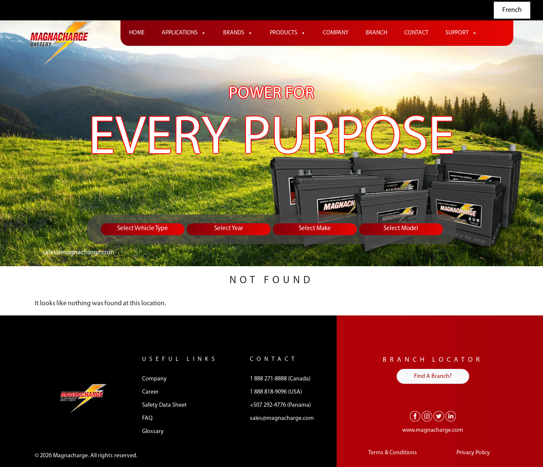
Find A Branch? (433, 376)
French (512, 10)
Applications (184, 33)
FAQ (147, 418)
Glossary (153, 431)
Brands (238, 33)
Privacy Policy (473, 453)
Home (137, 33)
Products (288, 33)
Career (150, 392)
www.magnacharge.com (432, 430)
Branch (376, 33)
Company (336, 33)
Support (461, 33)
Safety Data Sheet (164, 405)
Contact (416, 33)
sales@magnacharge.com (78, 252)
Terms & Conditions (392, 453)
